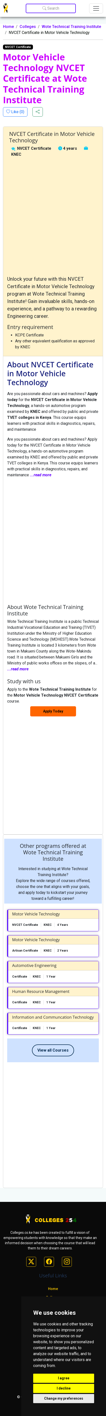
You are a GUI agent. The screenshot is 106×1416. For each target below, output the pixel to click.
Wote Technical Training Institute (71, 26)
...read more (40, 475)
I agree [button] (63, 1378)
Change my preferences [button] (63, 1398)
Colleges (28, 26)
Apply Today (53, 711)
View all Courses (53, 1050)
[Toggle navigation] (96, 8)
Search (50, 8)
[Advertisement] (53, 216)
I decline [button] (64, 1388)
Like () (17, 111)
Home (8, 26)
